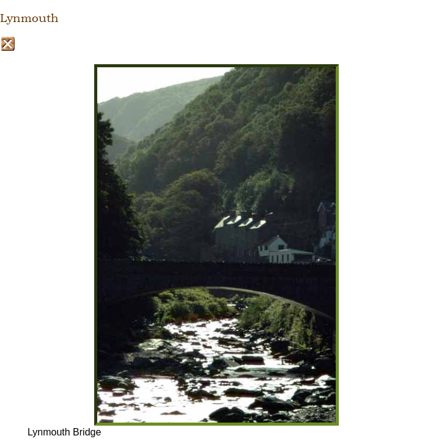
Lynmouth (29, 18)
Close (8, 44)
